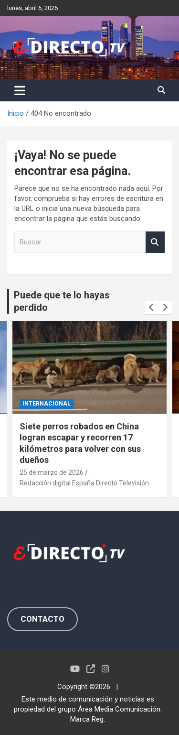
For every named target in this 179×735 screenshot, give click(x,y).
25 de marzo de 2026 (52, 472)
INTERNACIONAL (46, 403)
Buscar (155, 242)
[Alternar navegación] (19, 90)
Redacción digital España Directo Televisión (84, 483)
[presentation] (151, 307)
